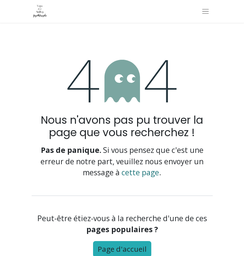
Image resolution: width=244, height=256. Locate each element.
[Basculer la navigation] (205, 11)
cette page (140, 172)
